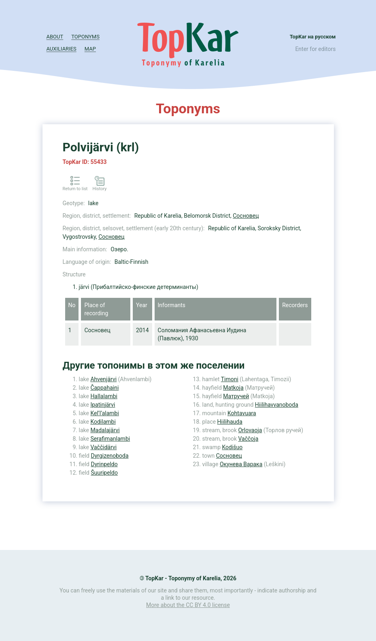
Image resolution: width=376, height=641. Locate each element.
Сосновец (246, 215)
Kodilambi (102, 421)
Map (90, 49)
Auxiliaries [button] (61, 49)
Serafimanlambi (110, 438)
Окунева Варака (241, 464)
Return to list (75, 189)
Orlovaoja (250, 430)
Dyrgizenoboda (109, 455)
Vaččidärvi (103, 447)
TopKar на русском (313, 37)
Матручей (236, 396)
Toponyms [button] (85, 37)
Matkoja (233, 387)
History (99, 189)
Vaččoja (248, 438)
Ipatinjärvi (102, 404)
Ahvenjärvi (103, 379)
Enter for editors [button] (315, 49)
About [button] (55, 37)
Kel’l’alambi (104, 413)
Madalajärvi (104, 430)
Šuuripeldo (104, 472)
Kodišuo (232, 447)
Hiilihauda (229, 421)
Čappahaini (104, 387)
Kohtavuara (241, 413)
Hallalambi (103, 396)
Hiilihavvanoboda (276, 404)
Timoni (229, 379)
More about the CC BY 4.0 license (188, 605)
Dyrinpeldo (104, 464)
